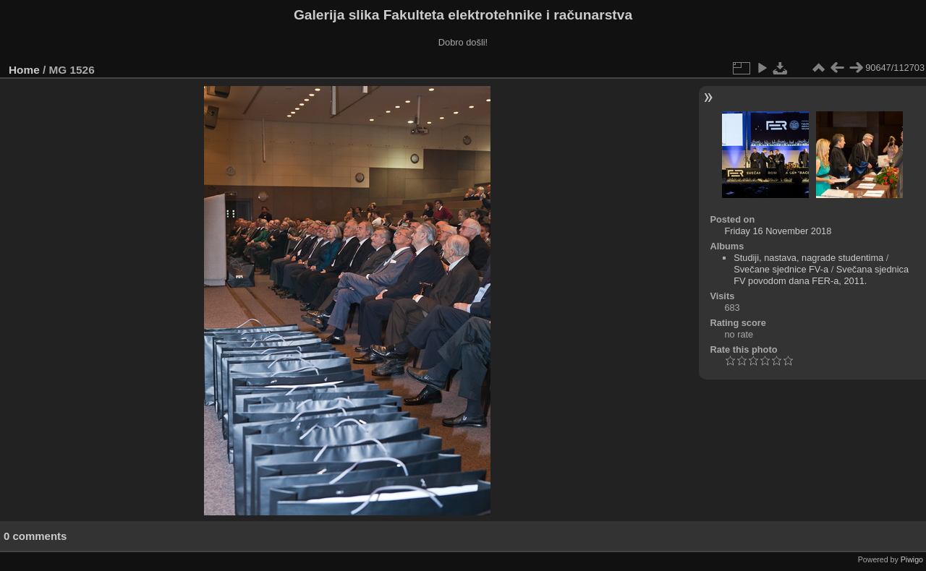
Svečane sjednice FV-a (781, 269)
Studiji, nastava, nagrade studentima (808, 257)
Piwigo (912, 559)
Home (24, 70)
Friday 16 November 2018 (777, 231)
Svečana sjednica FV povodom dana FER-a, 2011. (821, 275)
